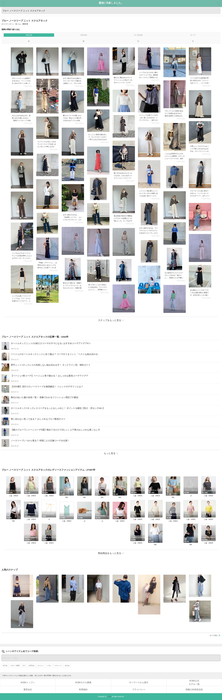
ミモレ (49, 673)
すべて (193, 35)
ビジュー (41, 673)
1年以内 (83, 35)
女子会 (5, 673)
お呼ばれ (32, 673)
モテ (24, 673)
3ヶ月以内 (138, 35)
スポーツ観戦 (15, 673)
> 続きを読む (28, 86)
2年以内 (29, 35)
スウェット (58, 673)
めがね (67, 673)
